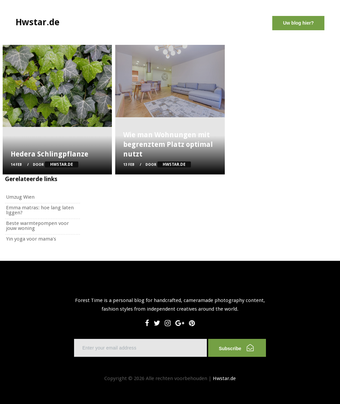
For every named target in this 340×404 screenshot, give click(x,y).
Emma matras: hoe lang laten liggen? (40, 210)
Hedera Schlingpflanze (49, 154)
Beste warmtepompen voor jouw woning (37, 225)
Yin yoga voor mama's (31, 239)
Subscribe (236, 347)
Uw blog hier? (298, 23)
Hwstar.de (224, 378)
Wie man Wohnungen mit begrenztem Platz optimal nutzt (168, 144)
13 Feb (128, 164)
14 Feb (16, 164)
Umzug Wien (20, 197)
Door (55, 164)
